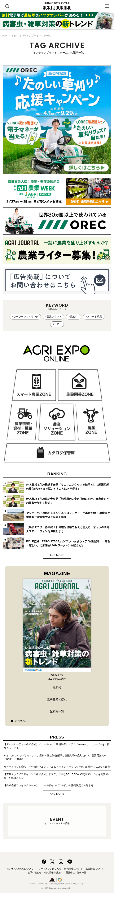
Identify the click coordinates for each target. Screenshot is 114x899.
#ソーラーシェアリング (25, 316)
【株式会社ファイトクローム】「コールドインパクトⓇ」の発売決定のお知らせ (48, 785)
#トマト (57, 324)
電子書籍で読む (57, 699)
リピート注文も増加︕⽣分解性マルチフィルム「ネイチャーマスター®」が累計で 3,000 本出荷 (57, 766)
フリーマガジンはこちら (48, 868)
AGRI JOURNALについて (20, 868)
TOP (4, 35)
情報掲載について (73, 868)
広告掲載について (95, 868)
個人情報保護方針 (53, 872)
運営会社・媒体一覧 (76, 872)
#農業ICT (73, 316)
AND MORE (57, 555)
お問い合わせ (35, 872)
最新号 (57, 687)
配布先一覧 (57, 711)
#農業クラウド (53, 316)
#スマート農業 (94, 316)
